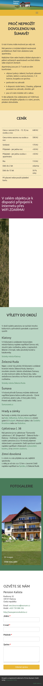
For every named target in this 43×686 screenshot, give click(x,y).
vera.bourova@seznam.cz (19, 605)
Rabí (6, 418)
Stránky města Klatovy (11, 356)
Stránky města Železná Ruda (13, 383)
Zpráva (7, 645)
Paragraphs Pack (11, 680)
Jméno (6, 616)
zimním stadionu (20, 449)
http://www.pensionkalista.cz (15, 612)
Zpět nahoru (37, 683)
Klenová (27, 418)
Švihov (20, 418)
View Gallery (11, 562)
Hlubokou (21, 423)
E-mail (6, 625)
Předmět (7, 635)
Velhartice (13, 418)
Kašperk (12, 421)
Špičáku (22, 466)
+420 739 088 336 (16, 608)
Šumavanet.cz (7, 404)
